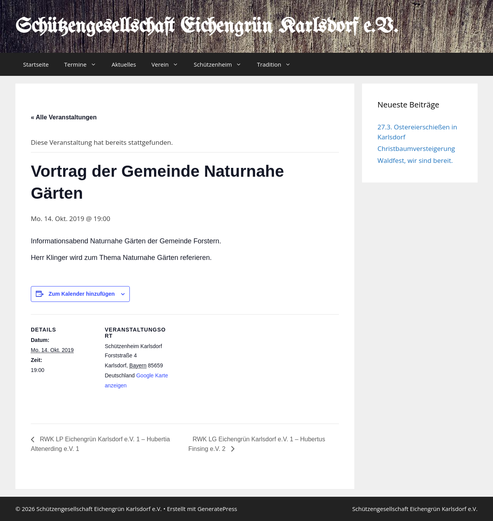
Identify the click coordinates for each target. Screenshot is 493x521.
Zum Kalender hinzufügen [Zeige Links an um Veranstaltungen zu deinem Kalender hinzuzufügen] (82, 294)
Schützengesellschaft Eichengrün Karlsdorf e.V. (206, 27)
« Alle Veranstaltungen (64, 117)
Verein (168, 64)
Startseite (36, 64)
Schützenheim (221, 64)
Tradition (277, 64)
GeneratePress (217, 509)
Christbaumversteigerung (416, 148)
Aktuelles (124, 64)
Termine (84, 64)
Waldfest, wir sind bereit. (415, 160)
